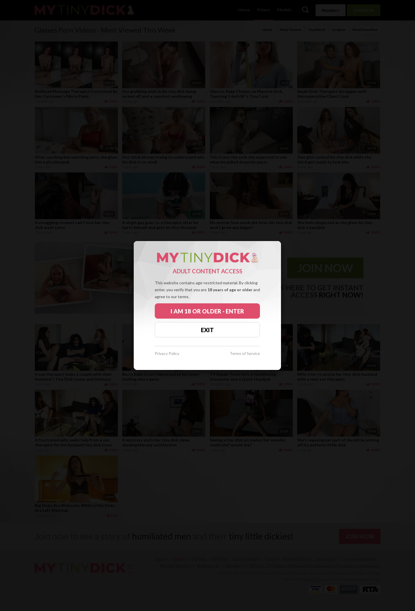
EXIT (207, 329)
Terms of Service (245, 353)
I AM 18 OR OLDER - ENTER (207, 311)
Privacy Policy (167, 353)
